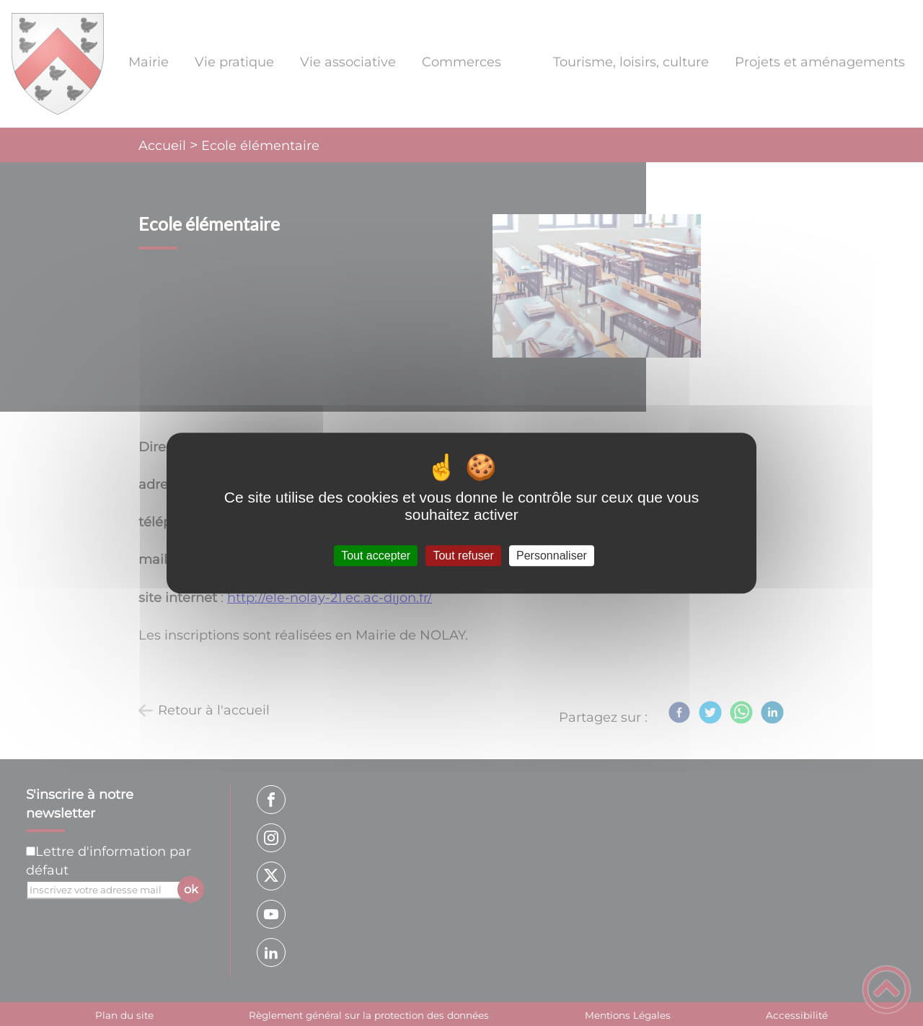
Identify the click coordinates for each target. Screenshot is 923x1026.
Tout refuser (463, 555)
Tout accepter (375, 555)
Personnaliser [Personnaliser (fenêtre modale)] (551, 555)
